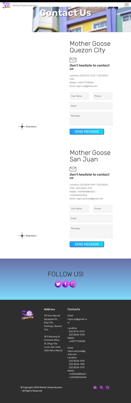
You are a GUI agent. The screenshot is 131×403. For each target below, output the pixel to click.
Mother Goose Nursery (24, 5)
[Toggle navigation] (127, 4)
